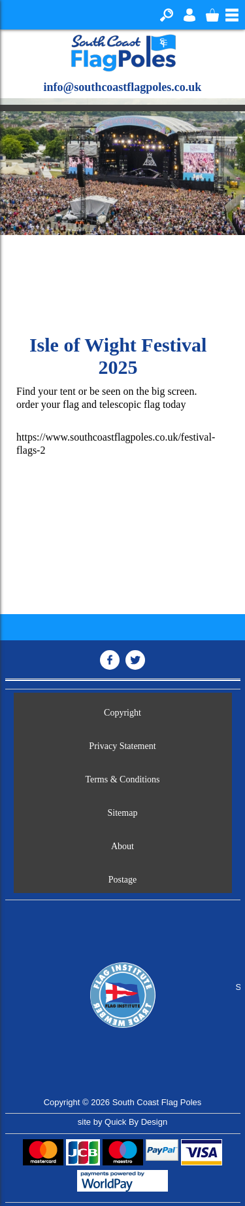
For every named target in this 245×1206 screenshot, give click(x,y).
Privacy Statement (122, 746)
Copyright (122, 713)
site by (122, 1122)
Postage (122, 880)
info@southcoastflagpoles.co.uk (123, 87)
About (122, 846)
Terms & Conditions (122, 779)
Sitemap (123, 813)
